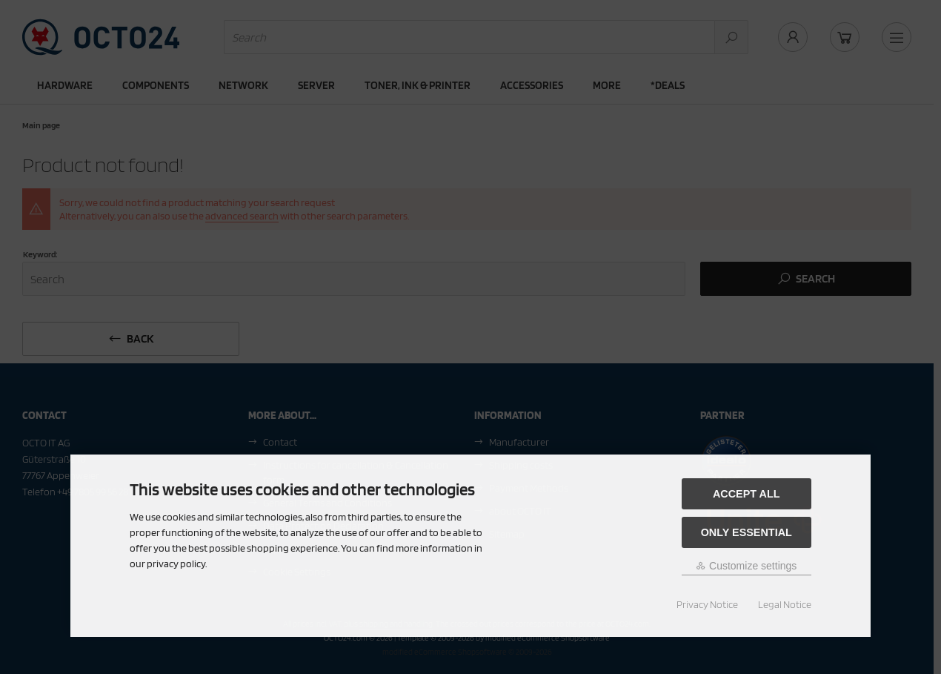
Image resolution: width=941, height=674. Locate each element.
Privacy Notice (707, 604)
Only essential (746, 532)
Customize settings (746, 566)
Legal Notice (784, 604)
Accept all (746, 494)
